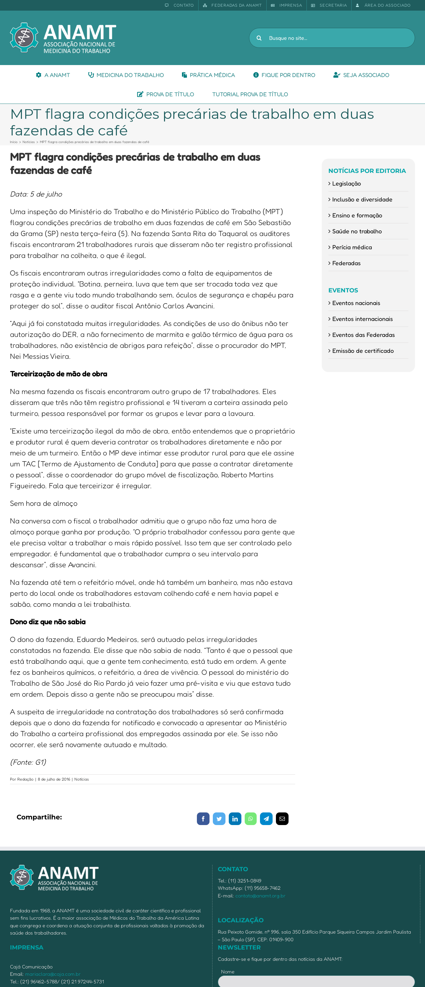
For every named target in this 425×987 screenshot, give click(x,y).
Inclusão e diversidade (362, 199)
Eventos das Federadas (363, 334)
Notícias (81, 779)
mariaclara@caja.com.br (53, 974)
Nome (227, 971)
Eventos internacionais (362, 318)
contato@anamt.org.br (260, 895)
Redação (25, 779)
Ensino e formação (357, 215)
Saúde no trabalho (357, 231)
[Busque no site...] (332, 38)
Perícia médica (352, 247)
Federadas (346, 262)
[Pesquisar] (259, 38)
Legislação (346, 183)
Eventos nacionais (356, 302)
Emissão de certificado (363, 350)
